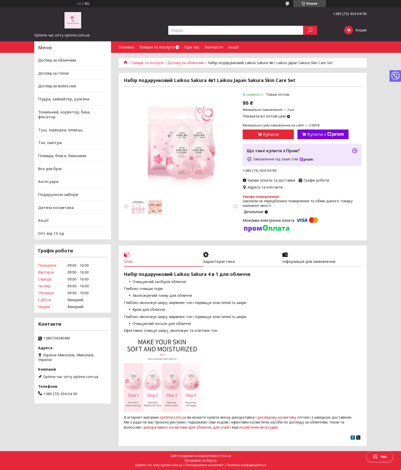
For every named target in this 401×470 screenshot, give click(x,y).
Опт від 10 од (51, 233)
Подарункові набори (58, 194)
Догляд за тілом (53, 73)
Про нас (191, 47)
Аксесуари (48, 181)
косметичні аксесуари (258, 427)
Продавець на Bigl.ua (201, 460)
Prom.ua (225, 456)
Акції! (233, 47)
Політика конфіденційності (246, 465)
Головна (126, 47)
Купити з (325, 134)
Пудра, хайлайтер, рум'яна (63, 98)
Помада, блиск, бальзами (62, 155)
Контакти (214, 47)
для (216, 427)
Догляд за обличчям (185, 63)
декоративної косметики (165, 427)
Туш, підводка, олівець (60, 129)
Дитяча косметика (56, 207)
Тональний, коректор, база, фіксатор (64, 114)
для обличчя (199, 427)
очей (225, 427)
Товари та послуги (156, 47)
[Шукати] (310, 30)
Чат (380, 456)
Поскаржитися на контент (205, 465)
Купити (271, 134)
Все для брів (50, 168)
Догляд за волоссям (57, 85)
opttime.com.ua (173, 417)
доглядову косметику (277, 417)
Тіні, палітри (50, 142)
